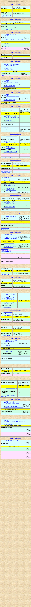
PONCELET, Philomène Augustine (12, 85)
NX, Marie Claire (7, 48)
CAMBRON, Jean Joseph (5, 260)
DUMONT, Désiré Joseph (11, 65)
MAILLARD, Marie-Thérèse (9, 442)
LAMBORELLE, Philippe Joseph (6, 370)
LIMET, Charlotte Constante (12, 127)
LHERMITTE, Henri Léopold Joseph (10, 121)
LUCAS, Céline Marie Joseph (12, 72)
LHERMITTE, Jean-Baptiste (11, 120)
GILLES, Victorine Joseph (11, 405)
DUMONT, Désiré (9, 70)
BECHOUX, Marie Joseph (8, 258)
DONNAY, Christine (4, 60)
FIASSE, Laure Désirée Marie (9, 410)
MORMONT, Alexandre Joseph (9, 404)
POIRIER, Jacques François (11, 309)
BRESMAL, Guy (3, 412)
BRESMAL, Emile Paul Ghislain (10, 418)
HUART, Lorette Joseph (11, 198)
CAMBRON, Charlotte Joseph (6, 261)
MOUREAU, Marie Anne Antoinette (10, 159)
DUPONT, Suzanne (9, 366)
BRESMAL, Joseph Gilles (8, 395)
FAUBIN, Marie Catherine (11, 259)
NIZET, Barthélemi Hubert (9, 254)
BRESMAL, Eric (3, 430)
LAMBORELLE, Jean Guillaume (12, 353)
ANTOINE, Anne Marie (10, 355)
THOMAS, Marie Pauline (11, 411)
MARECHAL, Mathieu (10, 125)
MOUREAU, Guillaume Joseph (11, 158)
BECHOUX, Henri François (11, 257)
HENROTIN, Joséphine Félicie (6, 177)
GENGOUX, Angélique (10, 316)
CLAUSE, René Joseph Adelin (12, 35)
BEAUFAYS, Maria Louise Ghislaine (10, 399)
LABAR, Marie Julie (4, 299)
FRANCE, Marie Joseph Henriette (12, 122)
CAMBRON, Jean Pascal (8, 244)
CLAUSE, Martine (7, 29)
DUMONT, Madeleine (10, 30)
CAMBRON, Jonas (4, 264)
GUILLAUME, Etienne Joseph (6, 348)
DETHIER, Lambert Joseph (9, 154)
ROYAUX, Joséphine (7, 320)
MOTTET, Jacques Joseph (5, 239)
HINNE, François (9, 304)
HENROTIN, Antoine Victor (5, 179)
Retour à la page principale (15, 4)
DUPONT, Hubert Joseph (8, 365)
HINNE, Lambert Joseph (8, 305)
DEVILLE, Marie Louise (11, 67)
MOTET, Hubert (9, 224)
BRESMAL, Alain (4, 431)
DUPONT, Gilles (9, 364)
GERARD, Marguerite (10, 155)
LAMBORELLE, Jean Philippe (9, 354)
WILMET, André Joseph (5, 132)
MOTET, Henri (6, 225)
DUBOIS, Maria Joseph (10, 90)
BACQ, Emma (8, 37)
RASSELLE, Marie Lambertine (12, 249)
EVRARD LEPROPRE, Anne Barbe (12, 226)
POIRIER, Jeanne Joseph (8, 310)
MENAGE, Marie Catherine (11, 160)
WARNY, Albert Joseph (10, 196)
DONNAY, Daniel (7, 44)
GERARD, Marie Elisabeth (9, 369)
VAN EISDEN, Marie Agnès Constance (11, 248)
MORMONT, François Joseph (11, 403)
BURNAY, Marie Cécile (10, 306)
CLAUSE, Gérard (9, 28)
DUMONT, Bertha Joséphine (11, 42)
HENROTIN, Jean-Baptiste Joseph (6, 178)
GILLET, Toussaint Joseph (9, 192)
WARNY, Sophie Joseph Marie (9, 197)
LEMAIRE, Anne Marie (8, 188)
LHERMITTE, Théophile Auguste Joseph (8, 164)
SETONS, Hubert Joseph (8, 315)
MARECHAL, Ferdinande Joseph (9, 126)
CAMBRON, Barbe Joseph (5, 270)
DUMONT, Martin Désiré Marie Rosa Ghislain (15, 40)
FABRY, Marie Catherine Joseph (10, 360)
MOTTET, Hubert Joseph (5, 238)
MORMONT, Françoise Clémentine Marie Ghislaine (16, 438)
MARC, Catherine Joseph (11, 311)
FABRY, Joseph (9, 359)
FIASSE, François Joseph (11, 409)
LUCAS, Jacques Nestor (11, 88)
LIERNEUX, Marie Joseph (11, 193)
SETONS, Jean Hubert (10, 314)
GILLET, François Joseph (11, 191)
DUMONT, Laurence (4, 78)
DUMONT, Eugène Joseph (11, 83)
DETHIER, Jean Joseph (10, 153)
